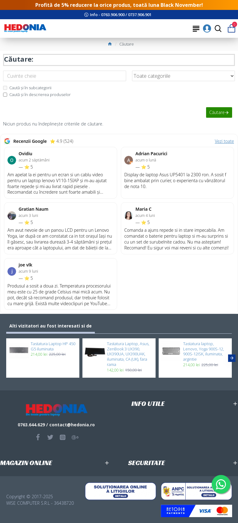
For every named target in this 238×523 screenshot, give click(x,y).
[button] (232, 358)
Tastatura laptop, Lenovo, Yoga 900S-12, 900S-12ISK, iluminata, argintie (203, 351)
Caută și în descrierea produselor (37, 94)
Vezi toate (224, 141)
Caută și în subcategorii (27, 87)
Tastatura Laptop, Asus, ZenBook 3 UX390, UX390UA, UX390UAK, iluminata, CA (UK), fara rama (128, 354)
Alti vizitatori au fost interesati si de (50, 326)
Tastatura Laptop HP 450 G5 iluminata (53, 346)
